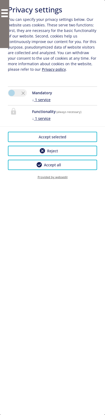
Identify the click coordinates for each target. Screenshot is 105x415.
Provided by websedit (53, 177)
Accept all (52, 164)
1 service (41, 99)
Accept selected (52, 136)
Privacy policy (54, 69)
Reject (52, 150)
